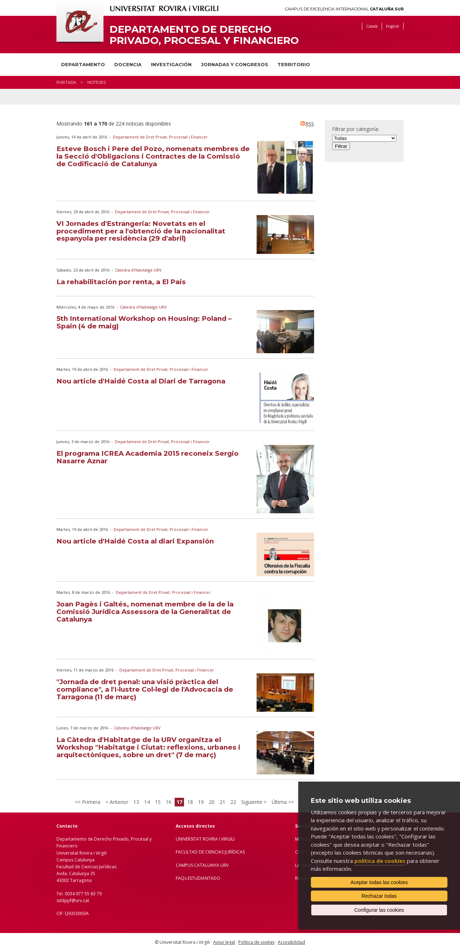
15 (158, 801)
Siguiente (252, 801)
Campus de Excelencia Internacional (344, 9)
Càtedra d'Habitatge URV (138, 270)
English (392, 26)
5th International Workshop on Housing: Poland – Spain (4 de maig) (143, 322)
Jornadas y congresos (234, 64)
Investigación (171, 64)
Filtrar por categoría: (355, 129)
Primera (90, 801)
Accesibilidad (291, 942)
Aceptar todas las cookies (379, 882)
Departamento (83, 64)
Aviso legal (224, 942)
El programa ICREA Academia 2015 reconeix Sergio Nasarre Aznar (147, 457)
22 (233, 801)
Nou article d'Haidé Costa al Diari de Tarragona (140, 381)
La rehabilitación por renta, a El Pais (121, 282)
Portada (66, 82)
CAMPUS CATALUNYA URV (202, 865)
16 (168, 801)
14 (147, 801)
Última (280, 801)
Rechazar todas (379, 896)
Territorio (293, 64)
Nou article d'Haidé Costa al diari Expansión (135, 541)
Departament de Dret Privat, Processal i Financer (160, 137)
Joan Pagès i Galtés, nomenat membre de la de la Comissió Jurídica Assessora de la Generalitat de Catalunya (145, 611)
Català (372, 26)
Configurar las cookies (379, 910)
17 (179, 801)
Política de (256, 942)
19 (201, 801)
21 (222, 801)
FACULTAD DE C (192, 852)
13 (136, 801)
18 (190, 801)
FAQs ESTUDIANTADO (198, 878)
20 (212, 801)
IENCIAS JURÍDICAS (226, 852)
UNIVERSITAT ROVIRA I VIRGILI (205, 839)
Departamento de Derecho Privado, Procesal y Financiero (204, 35)
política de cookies (379, 860)
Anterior (118, 801)
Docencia (128, 64)
